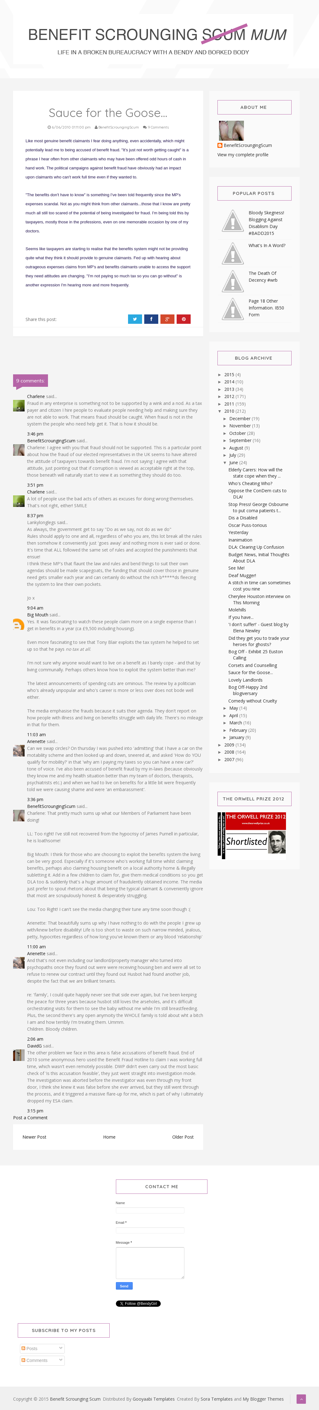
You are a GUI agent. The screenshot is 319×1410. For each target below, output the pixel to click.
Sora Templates (217, 1399)
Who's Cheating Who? (250, 483)
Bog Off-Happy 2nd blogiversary (247, 690)
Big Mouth (37, 615)
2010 (230, 411)
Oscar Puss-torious (247, 525)
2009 (230, 745)
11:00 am (36, 947)
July (233, 455)
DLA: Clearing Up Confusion (256, 547)
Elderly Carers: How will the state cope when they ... (255, 473)
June (234, 462)
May (234, 708)
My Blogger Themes (263, 1399)
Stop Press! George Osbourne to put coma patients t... (258, 507)
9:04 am (35, 608)
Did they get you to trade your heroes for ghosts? (258, 641)
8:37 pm (35, 515)
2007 (230, 759)
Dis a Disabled (242, 518)
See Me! (236, 568)
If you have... (241, 617)
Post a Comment (30, 1118)
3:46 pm (35, 434)
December (240, 418)
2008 (230, 752)
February (238, 730)
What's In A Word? (267, 245)
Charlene (36, 396)
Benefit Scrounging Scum (75, 1399)
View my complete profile (243, 155)
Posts (29, 1348)
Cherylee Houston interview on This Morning (259, 599)
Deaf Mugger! (242, 575)
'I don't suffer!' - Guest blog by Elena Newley (258, 627)
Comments (34, 1360)
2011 (230, 404)
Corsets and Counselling (252, 665)
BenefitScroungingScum (51, 441)
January (237, 737)
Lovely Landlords (245, 680)
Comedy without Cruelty (252, 701)
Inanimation (240, 540)
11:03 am (36, 734)
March (236, 723)
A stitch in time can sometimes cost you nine (259, 586)
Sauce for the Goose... (250, 672)
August (237, 448)
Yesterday (238, 532)
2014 (230, 382)
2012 (230, 396)
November (240, 426)
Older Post (183, 1137)
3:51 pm (35, 485)
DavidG (34, 1046)
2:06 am (35, 1039)
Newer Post (34, 1137)
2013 (230, 389)
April (234, 715)
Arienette (36, 741)
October (238, 433)
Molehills (237, 610)
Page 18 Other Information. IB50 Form (266, 308)
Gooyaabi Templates (154, 1399)
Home (109, 1137)
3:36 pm (35, 799)
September (241, 440)
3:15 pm (35, 1111)
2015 (230, 374)
